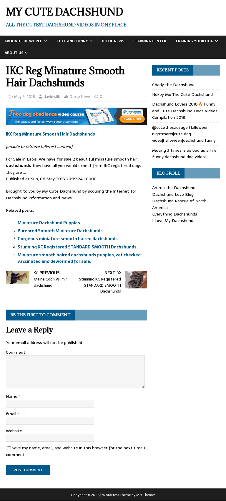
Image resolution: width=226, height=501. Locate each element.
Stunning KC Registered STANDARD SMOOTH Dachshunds (77, 247)
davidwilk (52, 96)
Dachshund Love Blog (173, 194)
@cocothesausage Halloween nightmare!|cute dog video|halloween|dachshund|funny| (184, 134)
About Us (14, 53)
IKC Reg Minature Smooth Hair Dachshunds (50, 134)
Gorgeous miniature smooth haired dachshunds (68, 239)
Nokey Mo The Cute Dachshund (182, 94)
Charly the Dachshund (173, 84)
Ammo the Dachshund (173, 187)
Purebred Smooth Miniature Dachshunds (60, 231)
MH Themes (145, 495)
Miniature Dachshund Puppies (49, 223)
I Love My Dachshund (172, 220)
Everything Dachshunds (174, 214)
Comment (15, 352)
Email (11, 413)
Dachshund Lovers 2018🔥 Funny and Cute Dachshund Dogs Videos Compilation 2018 (184, 111)
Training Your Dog (194, 41)
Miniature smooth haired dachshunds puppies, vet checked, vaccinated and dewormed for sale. (80, 258)
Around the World (23, 41)
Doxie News (113, 41)
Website (14, 430)
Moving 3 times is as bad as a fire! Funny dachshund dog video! (184, 153)
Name (12, 396)
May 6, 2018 (24, 96)
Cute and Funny (72, 41)
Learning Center (149, 41)
